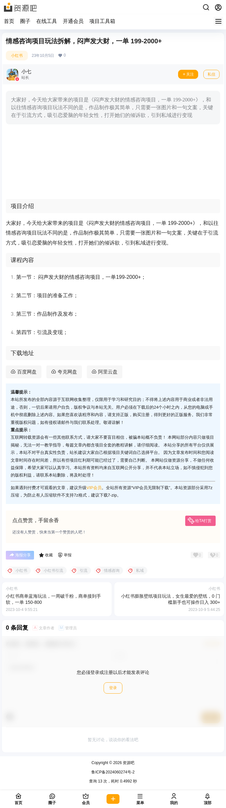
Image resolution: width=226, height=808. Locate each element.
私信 (211, 74)
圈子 (25, 21)
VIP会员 (94, 487)
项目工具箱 (102, 21)
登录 (113, 688)
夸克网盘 (67, 371)
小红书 (17, 55)
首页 (9, 21)
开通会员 (73, 21)
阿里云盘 (108, 371)
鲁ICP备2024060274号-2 (112, 772)
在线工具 (46, 21)
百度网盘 (27, 371)
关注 (188, 74)
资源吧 (128, 763)
